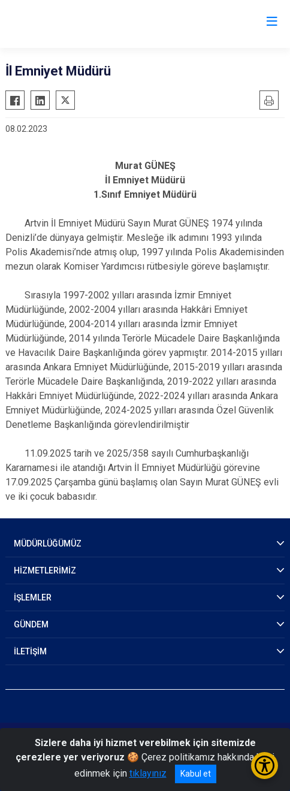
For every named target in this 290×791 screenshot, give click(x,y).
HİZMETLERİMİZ (45, 570)
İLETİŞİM (30, 651)
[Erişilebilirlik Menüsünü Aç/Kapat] (264, 765)
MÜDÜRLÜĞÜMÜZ (47, 543)
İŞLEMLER (33, 597)
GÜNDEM (31, 624)
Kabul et (195, 773)
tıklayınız (148, 773)
